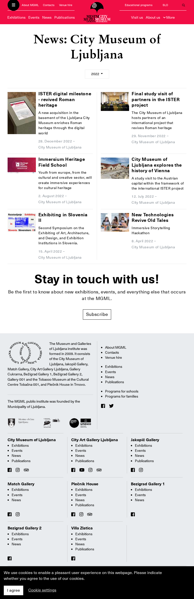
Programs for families (121, 396)
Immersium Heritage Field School (61, 162)
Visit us (137, 17)
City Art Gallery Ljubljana (94, 439)
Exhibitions (16, 17)
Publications (64, 17)
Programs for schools (121, 391)
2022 (95, 74)
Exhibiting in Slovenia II (63, 217)
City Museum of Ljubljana (32, 439)
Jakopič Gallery (145, 439)
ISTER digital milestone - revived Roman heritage (64, 99)
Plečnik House (84, 484)
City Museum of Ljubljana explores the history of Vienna (157, 164)
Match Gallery (21, 484)
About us (153, 17)
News (47, 17)
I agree (13, 590)
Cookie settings (42, 590)
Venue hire (65, 5)
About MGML (30, 5)
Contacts (49, 5)
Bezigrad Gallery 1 (148, 484)
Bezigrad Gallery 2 (25, 528)
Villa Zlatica (82, 528)
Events (33, 17)
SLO (165, 5)
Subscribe (97, 314)
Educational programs (139, 5)
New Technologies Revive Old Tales (153, 217)
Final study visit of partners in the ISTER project (156, 99)
